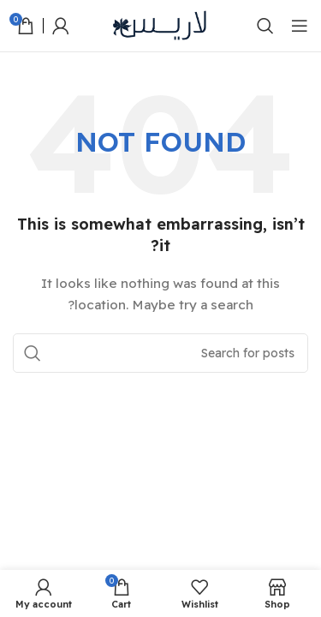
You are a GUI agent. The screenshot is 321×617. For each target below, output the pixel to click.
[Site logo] (161, 25)
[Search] (265, 26)
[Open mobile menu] (299, 26)
